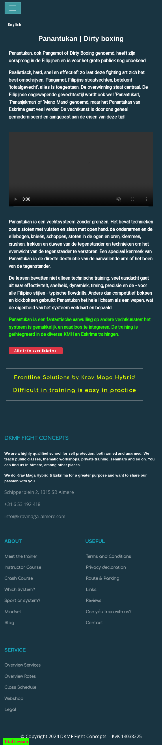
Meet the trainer (20, 556)
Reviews (93, 601)
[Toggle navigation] (13, 8)
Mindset (12, 612)
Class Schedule (20, 687)
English (14, 24)
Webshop (13, 699)
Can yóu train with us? (108, 612)
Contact (94, 623)
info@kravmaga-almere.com (34, 516)
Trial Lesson (16, 741)
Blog (9, 623)
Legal (10, 710)
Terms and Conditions (108, 556)
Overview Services (22, 665)
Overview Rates (20, 676)
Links (91, 590)
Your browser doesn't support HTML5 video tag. (81, 172)
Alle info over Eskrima (35, 351)
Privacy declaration (106, 567)
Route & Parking (102, 578)
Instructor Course (22, 567)
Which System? (19, 590)
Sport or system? (22, 601)
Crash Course (18, 578)
